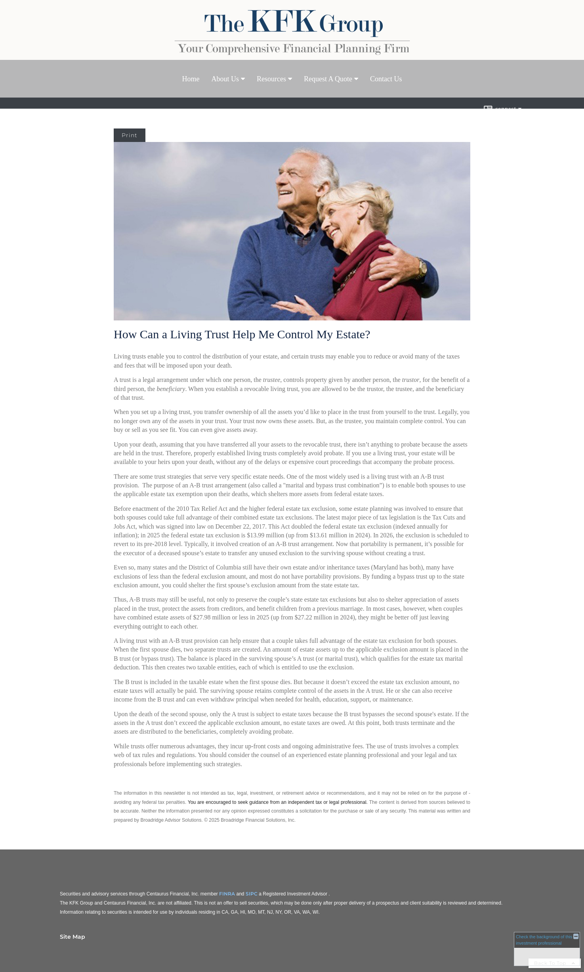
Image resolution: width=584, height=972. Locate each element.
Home (191, 79)
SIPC (252, 894)
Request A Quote (328, 79)
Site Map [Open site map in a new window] (72, 936)
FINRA (227, 894)
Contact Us (386, 79)
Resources (271, 79)
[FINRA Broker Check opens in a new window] (547, 948)
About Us (225, 79)
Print (129, 135)
